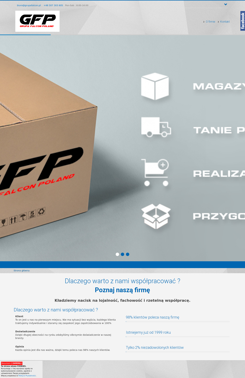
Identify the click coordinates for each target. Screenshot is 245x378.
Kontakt (225, 21)
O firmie (210, 21)
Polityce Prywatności (27, 376)
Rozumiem (12, 363)
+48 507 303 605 (53, 5)
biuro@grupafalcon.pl (29, 5)
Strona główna (21, 270)
